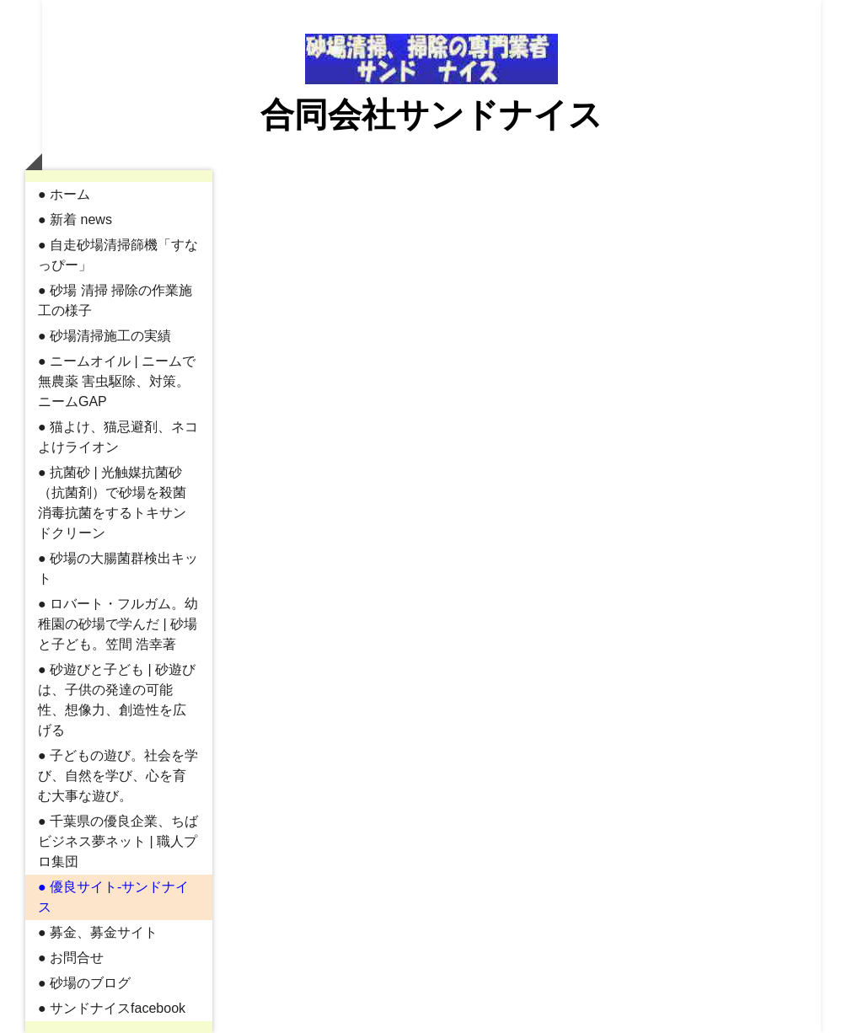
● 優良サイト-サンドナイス (113, 897)
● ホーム (64, 194)
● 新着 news (75, 219)
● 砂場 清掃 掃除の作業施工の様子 (115, 300)
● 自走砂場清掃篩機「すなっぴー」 (118, 255)
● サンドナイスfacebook (111, 1008)
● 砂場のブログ (84, 983)
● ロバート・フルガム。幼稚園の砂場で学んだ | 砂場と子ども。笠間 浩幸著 (118, 624)
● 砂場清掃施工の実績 (104, 336)
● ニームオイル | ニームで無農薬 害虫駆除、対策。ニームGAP (117, 381)
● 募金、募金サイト (98, 932)
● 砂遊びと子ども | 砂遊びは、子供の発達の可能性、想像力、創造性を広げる (117, 699)
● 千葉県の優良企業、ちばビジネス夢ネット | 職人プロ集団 (118, 841)
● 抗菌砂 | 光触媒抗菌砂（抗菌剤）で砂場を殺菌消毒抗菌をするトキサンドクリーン (112, 502)
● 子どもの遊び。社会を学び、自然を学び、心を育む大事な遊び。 (118, 775)
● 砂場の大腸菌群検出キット (118, 568)
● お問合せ (71, 957)
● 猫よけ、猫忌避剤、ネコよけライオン (118, 437)
